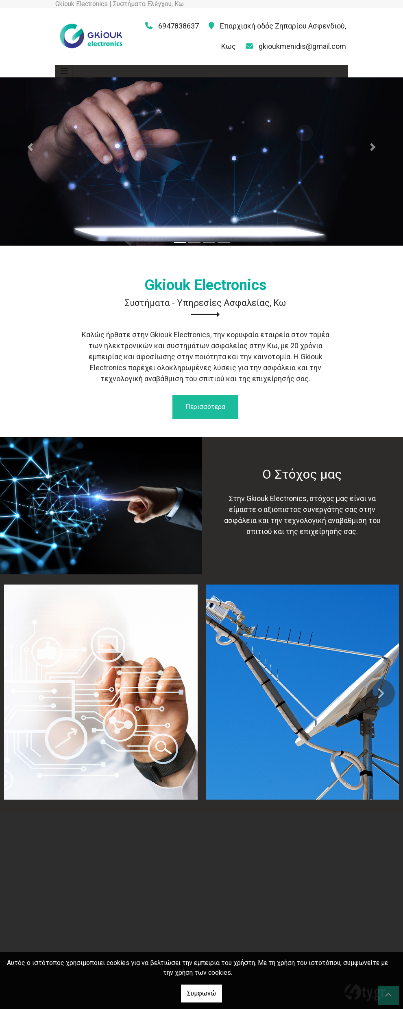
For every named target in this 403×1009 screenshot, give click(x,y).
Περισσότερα (205, 407)
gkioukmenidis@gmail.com (302, 46)
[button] (30, 147)
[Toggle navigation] (64, 71)
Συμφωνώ (201, 993)
